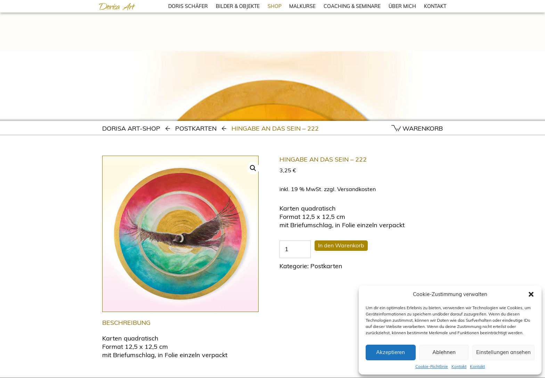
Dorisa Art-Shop (131, 128)
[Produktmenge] (295, 249)
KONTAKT (435, 6)
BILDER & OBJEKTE (238, 6)
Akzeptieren (390, 352)
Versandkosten (356, 189)
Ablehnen (444, 352)
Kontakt (459, 366)
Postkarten (196, 128)
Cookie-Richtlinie (431, 366)
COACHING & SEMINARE (352, 6)
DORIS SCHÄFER (188, 6)
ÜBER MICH (402, 6)
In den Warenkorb (341, 245)
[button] (531, 294)
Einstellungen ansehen (503, 352)
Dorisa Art (116, 8)
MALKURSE (302, 6)
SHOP (275, 6)
